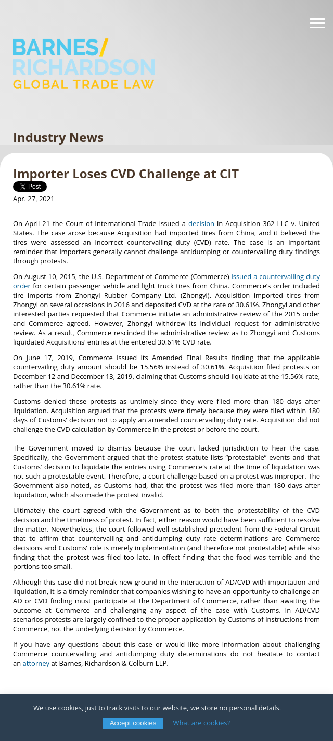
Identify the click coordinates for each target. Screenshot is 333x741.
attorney (36, 663)
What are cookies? (201, 722)
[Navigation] (317, 23)
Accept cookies (133, 723)
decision (201, 223)
